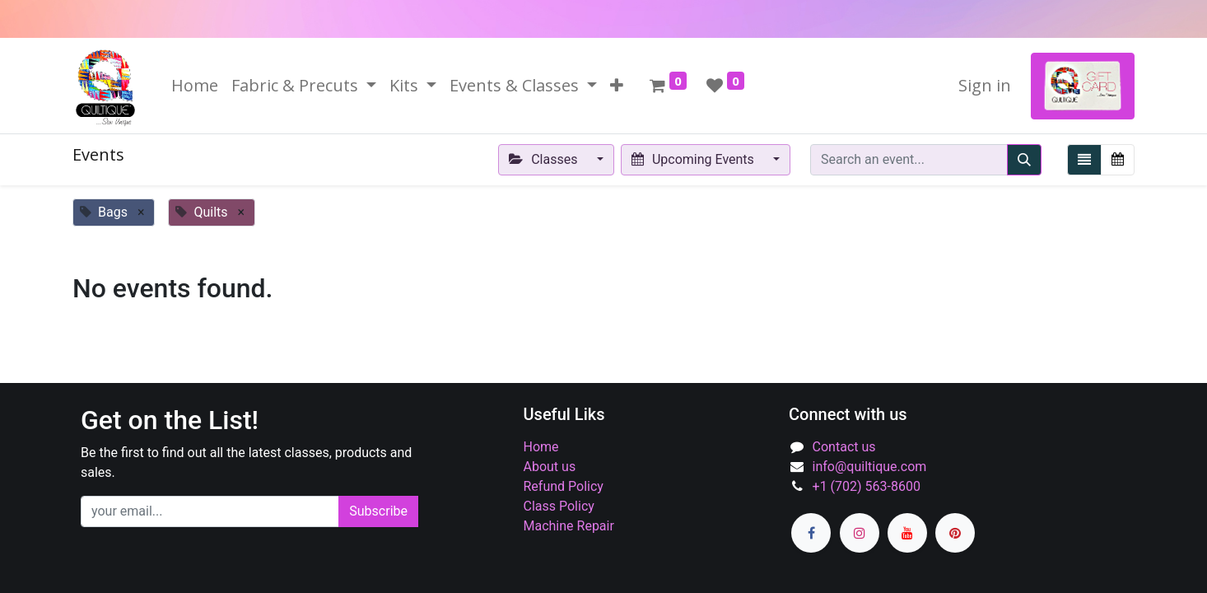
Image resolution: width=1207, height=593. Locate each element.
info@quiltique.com (870, 466)
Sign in (984, 85)
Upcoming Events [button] (694, 159)
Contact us (844, 447)
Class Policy (559, 506)
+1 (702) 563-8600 (866, 486)
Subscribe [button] (378, 511)
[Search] (1024, 159)
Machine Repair (569, 526)
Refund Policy (564, 486)
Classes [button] (545, 159)
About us (550, 466)
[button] (617, 86)
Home (541, 447)
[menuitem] (195, 86)
